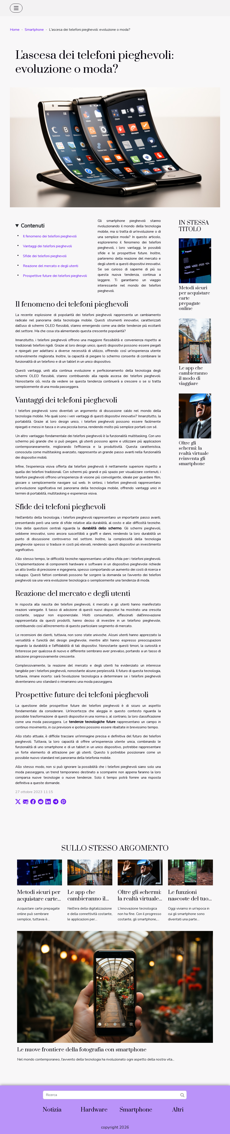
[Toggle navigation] (16, 8)
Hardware (94, 1110)
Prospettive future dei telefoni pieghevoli (55, 275)
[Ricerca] (114, 1095)
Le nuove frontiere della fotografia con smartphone (81, 1049)
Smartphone (34, 29)
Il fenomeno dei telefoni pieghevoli (50, 236)
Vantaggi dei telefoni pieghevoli (47, 246)
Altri (178, 1110)
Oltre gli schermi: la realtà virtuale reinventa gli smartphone (194, 453)
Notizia (52, 1110)
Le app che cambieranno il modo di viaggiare (193, 376)
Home (15, 29)
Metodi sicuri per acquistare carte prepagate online (38, 899)
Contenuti (32, 225)
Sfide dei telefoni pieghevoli (44, 256)
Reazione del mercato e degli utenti (50, 265)
